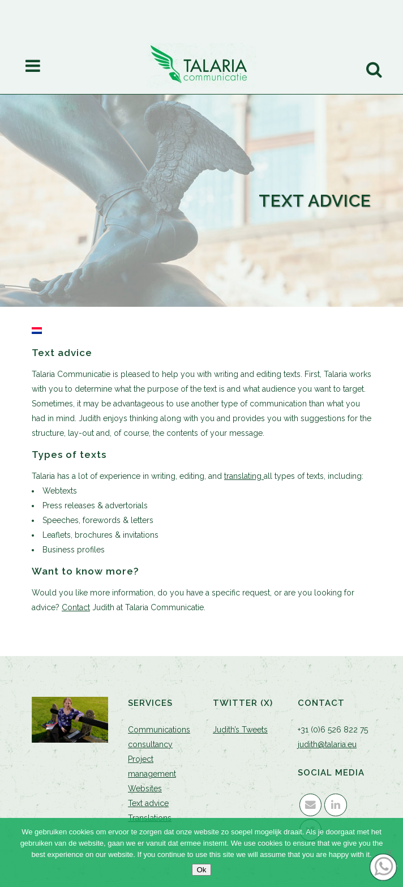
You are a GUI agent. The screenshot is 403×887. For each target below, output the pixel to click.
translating (244, 476)
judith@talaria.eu (327, 744)
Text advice (148, 803)
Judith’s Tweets (240, 729)
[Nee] (389, 852)
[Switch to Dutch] (37, 331)
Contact (76, 607)
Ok (201, 869)
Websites (145, 788)
